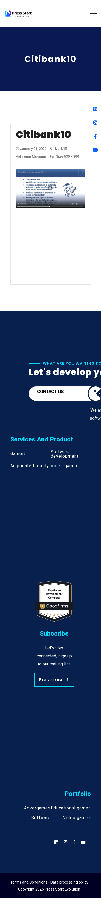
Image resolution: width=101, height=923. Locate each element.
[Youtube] (95, 150)
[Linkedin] (95, 109)
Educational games (71, 808)
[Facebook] (95, 136)
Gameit (17, 453)
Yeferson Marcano (31, 157)
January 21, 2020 (31, 149)
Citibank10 (58, 148)
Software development (64, 454)
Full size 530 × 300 (64, 156)
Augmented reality (29, 466)
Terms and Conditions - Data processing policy (49, 882)
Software (41, 818)
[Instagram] (95, 123)
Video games (65, 466)
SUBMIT (66, 679)
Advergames (37, 808)
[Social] (83, 842)
